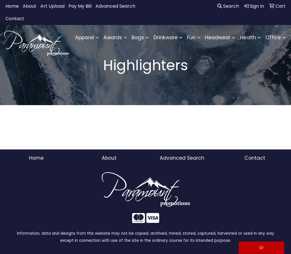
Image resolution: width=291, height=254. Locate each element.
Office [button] (273, 37)
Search (228, 6)
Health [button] (248, 37)
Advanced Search (115, 6)
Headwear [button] (217, 37)
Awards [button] (112, 37)
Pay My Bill (80, 6)
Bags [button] (138, 37)
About (29, 6)
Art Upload (52, 6)
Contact (14, 18)
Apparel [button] (84, 37)
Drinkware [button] (165, 37)
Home (12, 6)
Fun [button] (191, 37)
